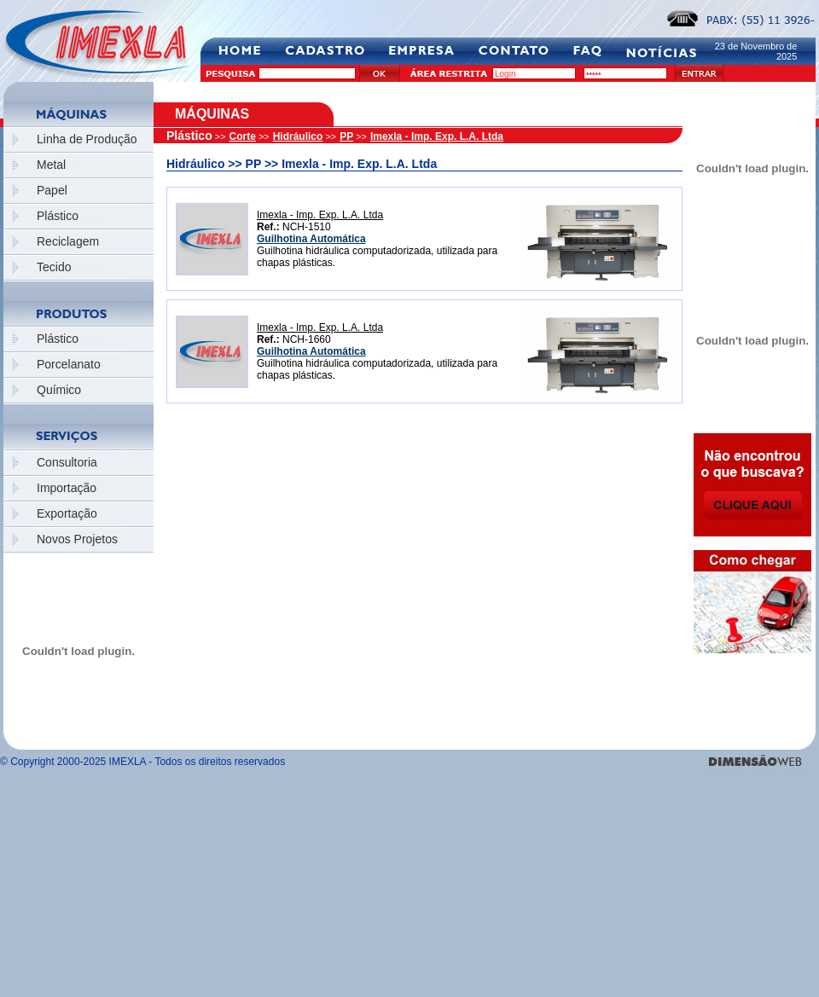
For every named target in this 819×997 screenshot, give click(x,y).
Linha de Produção (87, 139)
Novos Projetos (77, 539)
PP (346, 136)
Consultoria (67, 462)
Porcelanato (69, 364)
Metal (51, 164)
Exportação (67, 513)
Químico (59, 390)
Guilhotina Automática (311, 239)
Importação (66, 488)
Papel (52, 190)
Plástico (57, 216)
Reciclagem (68, 241)
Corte (242, 136)
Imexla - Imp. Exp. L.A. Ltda (436, 136)
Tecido (54, 267)
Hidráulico (298, 136)
